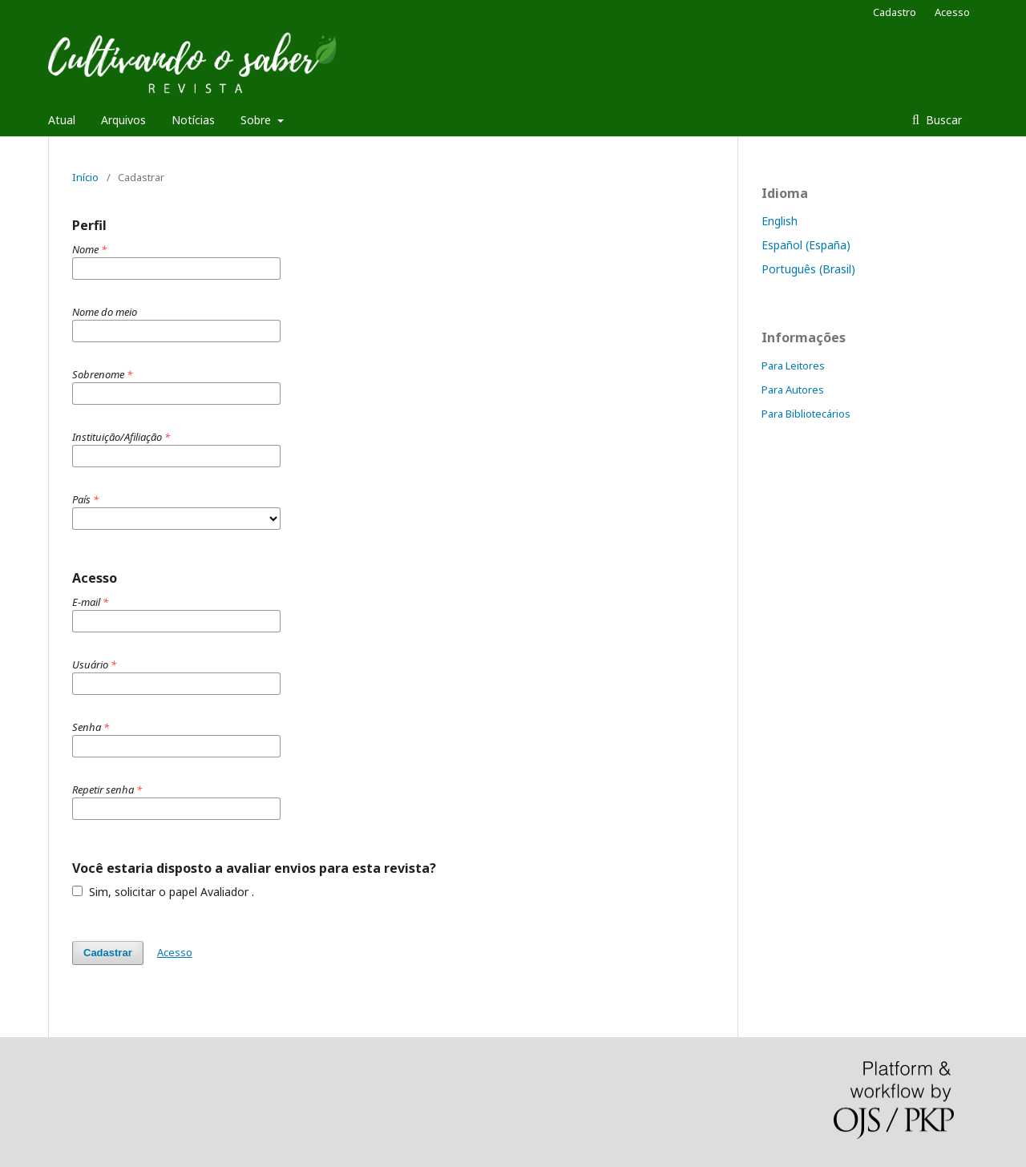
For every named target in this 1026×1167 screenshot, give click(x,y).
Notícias (193, 119)
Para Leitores (793, 365)
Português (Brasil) (808, 269)
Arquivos (123, 119)
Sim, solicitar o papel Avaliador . (163, 891)
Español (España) (805, 244)
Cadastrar (107, 953)
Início (85, 177)
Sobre (257, 119)
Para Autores (792, 389)
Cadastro (894, 12)
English (779, 220)
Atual (61, 119)
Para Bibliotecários (805, 413)
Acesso (952, 12)
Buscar (942, 119)
